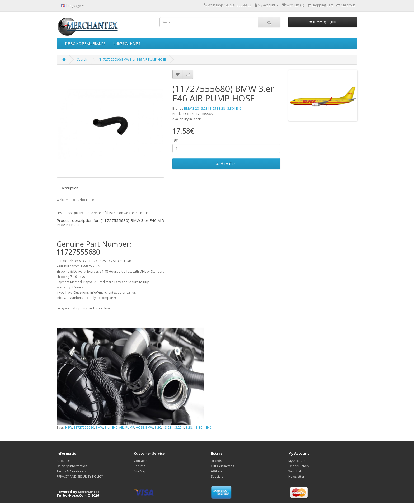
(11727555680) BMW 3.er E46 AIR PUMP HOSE (132, 59)
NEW (68, 427)
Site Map (140, 471)
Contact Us (142, 460)
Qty (175, 140)
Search (82, 59)
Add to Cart (226, 163)
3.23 (168, 427)
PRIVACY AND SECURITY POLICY (80, 476)
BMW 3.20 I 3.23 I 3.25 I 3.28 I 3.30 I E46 (212, 108)
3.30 (199, 427)
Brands (216, 460)
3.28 (189, 427)
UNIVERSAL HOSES (126, 43)
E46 (114, 427)
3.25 (178, 427)
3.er (108, 427)
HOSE (140, 427)
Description (69, 188)
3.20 (158, 427)
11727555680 (84, 427)
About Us (63, 460)
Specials (217, 476)
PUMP (129, 427)
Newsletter (296, 476)
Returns (139, 466)
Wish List (294, 471)
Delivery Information (72, 466)
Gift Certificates (222, 466)
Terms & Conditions (71, 471)
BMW (99, 427)
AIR (121, 427)
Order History (298, 466)
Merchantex (89, 491)
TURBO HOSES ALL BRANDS (85, 43)
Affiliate (216, 471)
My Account (296, 460)
